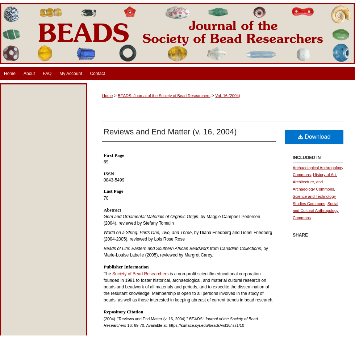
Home (107, 95)
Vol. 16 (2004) (227, 95)
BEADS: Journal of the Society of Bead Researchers (177, 33)
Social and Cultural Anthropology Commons (316, 210)
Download (314, 137)
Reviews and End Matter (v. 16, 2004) (170, 131)
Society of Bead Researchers (140, 273)
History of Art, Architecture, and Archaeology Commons (315, 181)
